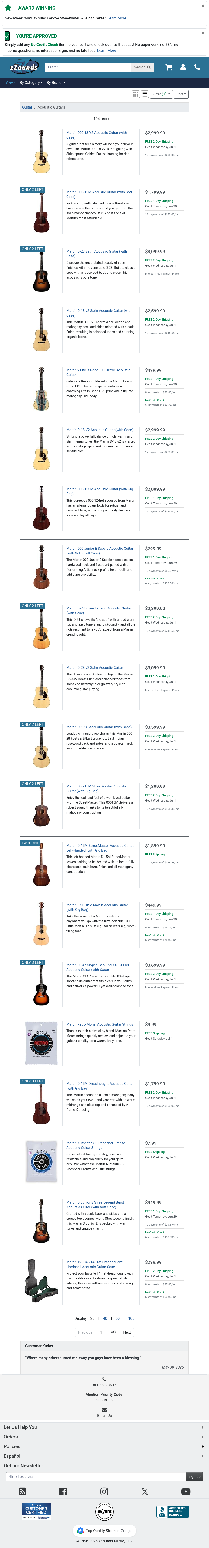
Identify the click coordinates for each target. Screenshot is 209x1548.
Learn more (116, 18)
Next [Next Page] (127, 1332)
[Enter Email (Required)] (96, 1476)
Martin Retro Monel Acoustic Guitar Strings (99, 1024)
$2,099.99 (155, 489)
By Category (30, 82)
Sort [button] (179, 94)
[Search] (142, 67)
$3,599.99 (155, 727)
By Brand (54, 82)
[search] (88, 67)
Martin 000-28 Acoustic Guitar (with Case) (99, 727)
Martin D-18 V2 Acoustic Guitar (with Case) (99, 430)
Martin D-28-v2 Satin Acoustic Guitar (94, 668)
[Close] (203, 6)
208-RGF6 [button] (104, 1397)
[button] (136, 94)
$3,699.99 (155, 965)
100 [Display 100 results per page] (131, 1318)
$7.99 (150, 1143)
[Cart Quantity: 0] (169, 67)
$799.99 (153, 548)
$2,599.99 (155, 310)
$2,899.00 (155, 608)
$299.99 (153, 1262)
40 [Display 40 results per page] (105, 1318)
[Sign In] (183, 67)
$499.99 (153, 370)
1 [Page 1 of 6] (101, 1332)
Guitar (27, 107)
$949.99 (153, 1202)
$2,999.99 (155, 132)
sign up (194, 1476)
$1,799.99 (155, 192)
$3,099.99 (155, 251)
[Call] (197, 67)
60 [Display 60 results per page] (117, 1318)
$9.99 (150, 1024)
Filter (159, 94)
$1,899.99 (155, 786)
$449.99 (153, 905)
